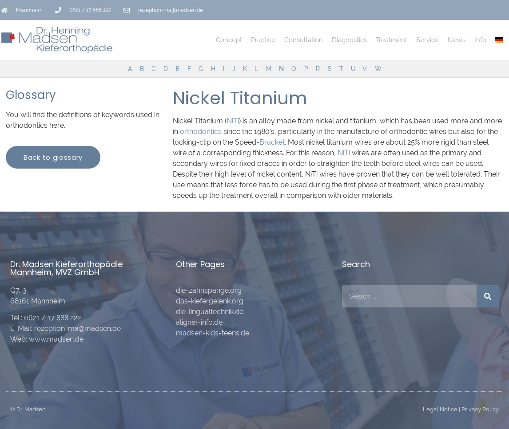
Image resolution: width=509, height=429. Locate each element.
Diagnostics (349, 40)
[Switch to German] (499, 40)
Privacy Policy (480, 409)
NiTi (233, 121)
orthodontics (201, 131)
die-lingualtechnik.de (209, 311)
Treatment (391, 40)
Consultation (303, 40)
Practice (263, 40)
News (456, 40)
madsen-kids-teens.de (212, 333)
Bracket (272, 142)
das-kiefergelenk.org (209, 301)
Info (480, 40)
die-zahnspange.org (209, 290)
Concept (229, 40)
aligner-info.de (199, 322)
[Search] (488, 296)
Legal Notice (440, 409)
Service (427, 40)
